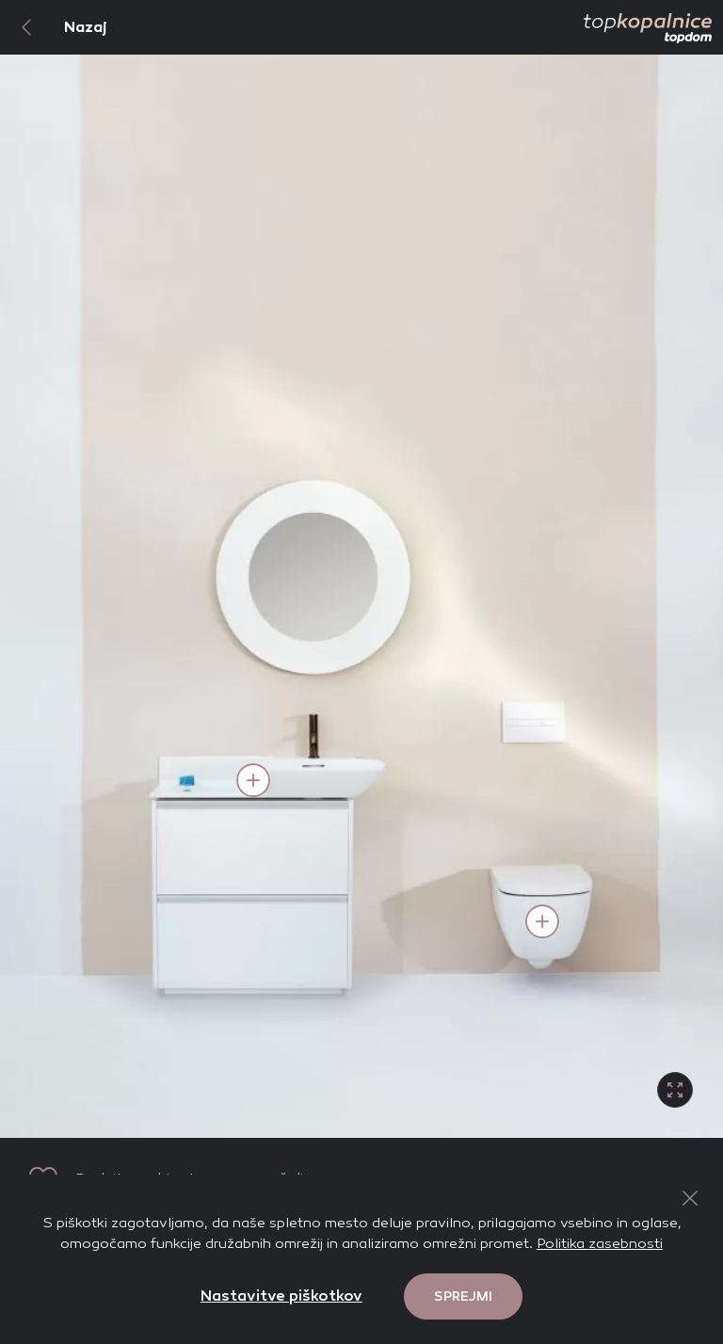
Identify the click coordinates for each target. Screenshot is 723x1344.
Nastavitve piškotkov (281, 1295)
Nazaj (53, 27)
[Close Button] (690, 1198)
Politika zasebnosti (600, 1243)
